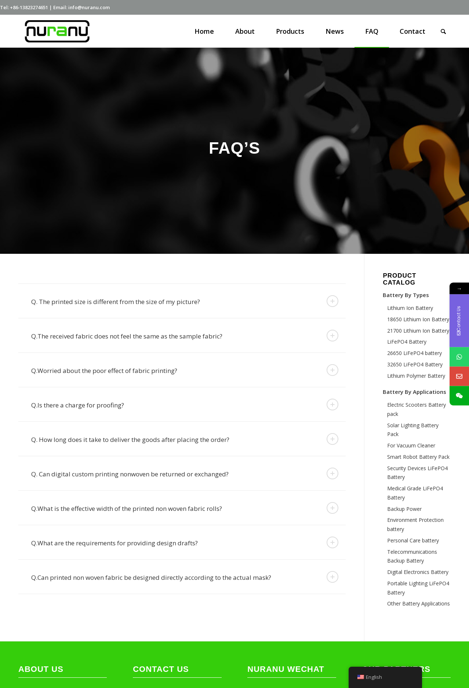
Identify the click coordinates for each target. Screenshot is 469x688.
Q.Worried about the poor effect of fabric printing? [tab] (184, 370)
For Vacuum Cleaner (411, 445)
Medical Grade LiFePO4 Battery (415, 493)
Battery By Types (406, 295)
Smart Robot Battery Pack (418, 456)
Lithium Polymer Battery (416, 375)
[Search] (443, 31)
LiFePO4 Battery (406, 341)
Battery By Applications (414, 391)
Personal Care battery (413, 540)
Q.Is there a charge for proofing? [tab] (184, 404)
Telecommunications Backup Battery (412, 556)
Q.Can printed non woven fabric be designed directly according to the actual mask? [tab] (184, 577)
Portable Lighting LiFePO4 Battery (418, 588)
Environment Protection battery (415, 524)
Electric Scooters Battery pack (416, 409)
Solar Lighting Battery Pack (413, 430)
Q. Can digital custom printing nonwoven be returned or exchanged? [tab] (184, 473)
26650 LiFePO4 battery (414, 353)
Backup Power (404, 508)
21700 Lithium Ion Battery (418, 330)
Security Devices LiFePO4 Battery (417, 473)
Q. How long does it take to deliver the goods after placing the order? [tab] (184, 439)
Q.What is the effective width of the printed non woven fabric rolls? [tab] (184, 508)
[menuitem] (204, 31)
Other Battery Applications (418, 603)
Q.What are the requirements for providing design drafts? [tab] (184, 542)
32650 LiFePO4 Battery (415, 364)
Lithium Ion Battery (410, 307)
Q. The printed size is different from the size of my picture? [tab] (184, 301)
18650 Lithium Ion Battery (418, 319)
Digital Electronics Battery (417, 571)
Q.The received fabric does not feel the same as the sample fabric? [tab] (184, 335)
